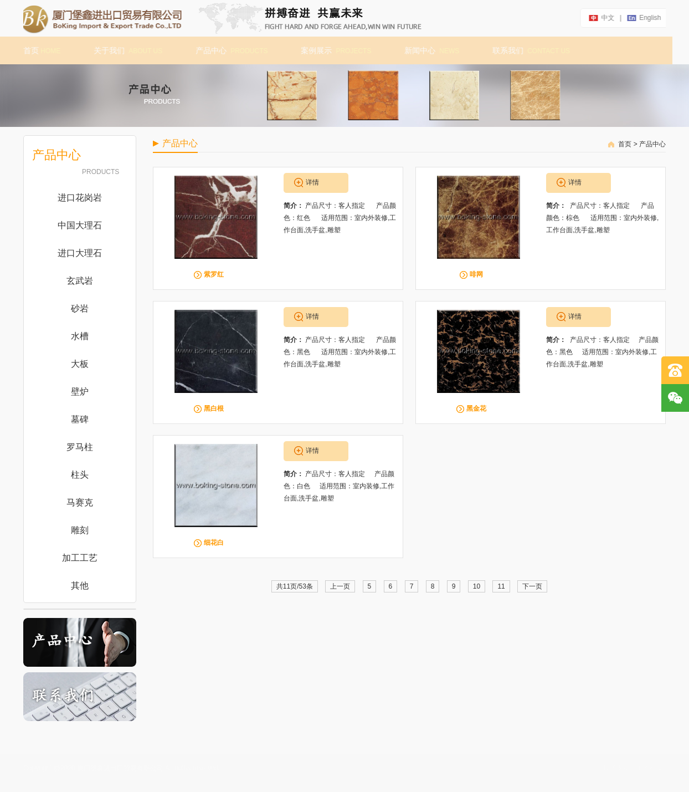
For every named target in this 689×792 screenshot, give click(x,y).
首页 (38, 50)
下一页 (532, 586)
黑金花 (476, 408)
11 (501, 586)
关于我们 (124, 50)
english (653, 18)
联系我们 (528, 50)
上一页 (340, 586)
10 (476, 586)
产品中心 (228, 50)
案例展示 (332, 50)
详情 (312, 182)
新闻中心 (428, 50)
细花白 (214, 542)
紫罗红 (214, 274)
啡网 (476, 274)
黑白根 (214, 408)
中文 (610, 18)
